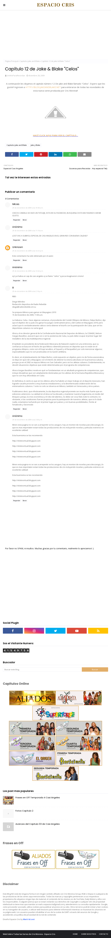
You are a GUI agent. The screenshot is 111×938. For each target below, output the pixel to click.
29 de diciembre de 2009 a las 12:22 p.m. (27, 271)
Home (75, 934)
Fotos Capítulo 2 (24, 810)
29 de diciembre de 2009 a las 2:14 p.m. (27, 291)
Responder (16, 220)
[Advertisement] (55, 35)
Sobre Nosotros (88, 934)
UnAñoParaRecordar (16, 75)
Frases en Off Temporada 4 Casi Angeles (37, 797)
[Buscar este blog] (42, 669)
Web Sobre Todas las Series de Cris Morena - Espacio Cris (29, 934)
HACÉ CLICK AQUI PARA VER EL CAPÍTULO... (55, 135)
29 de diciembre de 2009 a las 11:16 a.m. (27, 230)
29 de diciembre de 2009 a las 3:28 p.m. (27, 420)
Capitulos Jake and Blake (30, 61)
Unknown (17, 247)
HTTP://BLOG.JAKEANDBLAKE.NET (43, 87)
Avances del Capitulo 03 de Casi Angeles (37, 823)
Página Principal (11, 61)
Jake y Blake (35, 145)
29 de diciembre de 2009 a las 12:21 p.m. (27, 251)
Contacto (103, 934)
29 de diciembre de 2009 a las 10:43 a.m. (27, 208)
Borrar (25, 220)
